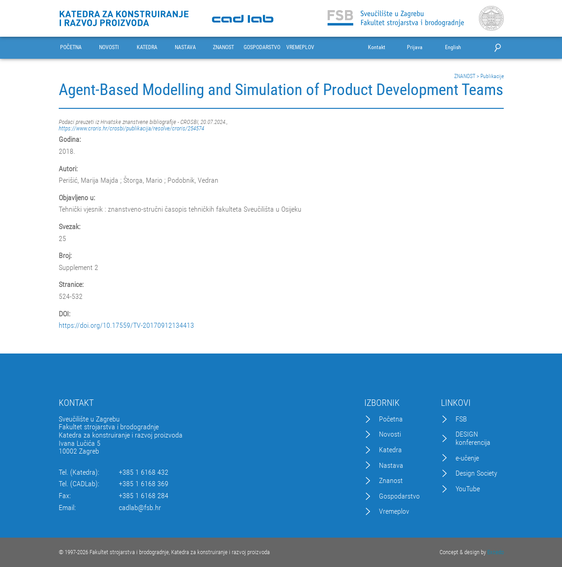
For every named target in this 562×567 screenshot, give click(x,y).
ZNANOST (223, 48)
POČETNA (71, 48)
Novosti (390, 434)
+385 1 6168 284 (143, 496)
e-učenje (467, 458)
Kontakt (376, 48)
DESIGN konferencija (473, 438)
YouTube (468, 489)
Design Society (476, 473)
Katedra (390, 450)
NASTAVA (185, 48)
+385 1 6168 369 (143, 484)
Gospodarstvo (399, 496)
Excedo (495, 552)
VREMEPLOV (300, 48)
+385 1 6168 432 (143, 472)
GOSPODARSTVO (262, 48)
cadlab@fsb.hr (140, 508)
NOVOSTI (109, 48)
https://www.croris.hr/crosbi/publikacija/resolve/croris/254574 (131, 128)
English (453, 48)
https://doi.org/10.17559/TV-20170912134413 (126, 325)
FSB (461, 419)
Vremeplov (394, 511)
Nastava (391, 465)
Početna (391, 419)
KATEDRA (147, 48)
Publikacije (492, 76)
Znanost (391, 481)
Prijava (415, 48)
